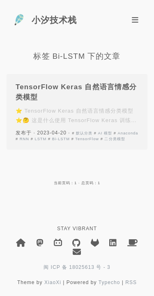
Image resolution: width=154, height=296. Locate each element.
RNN (24, 139)
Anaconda (127, 133)
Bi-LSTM (61, 139)
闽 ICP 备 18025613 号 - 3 (77, 267)
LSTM (40, 139)
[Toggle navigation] (135, 20)
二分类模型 (114, 139)
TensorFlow (87, 139)
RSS (131, 282)
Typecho (109, 282)
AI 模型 (105, 133)
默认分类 (84, 133)
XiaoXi (52, 282)
